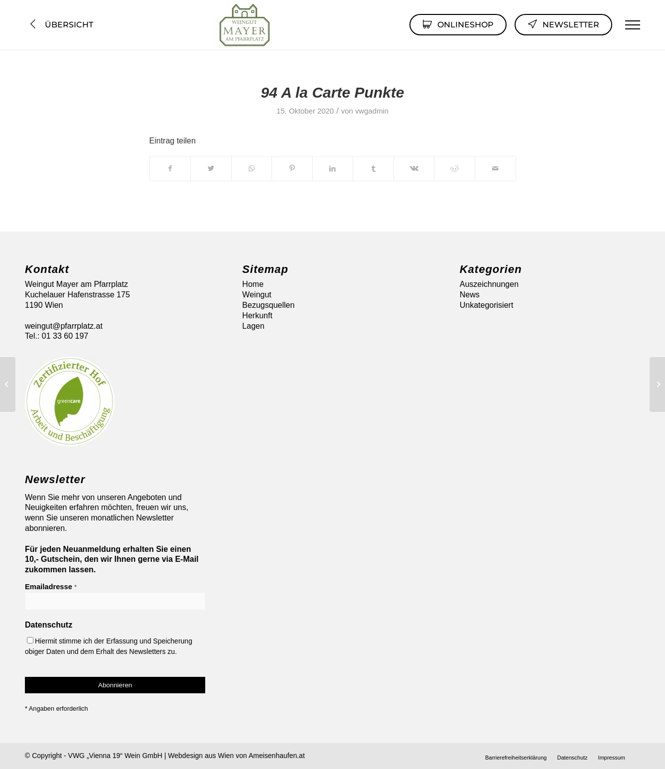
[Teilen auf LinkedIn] (333, 168)
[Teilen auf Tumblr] (373, 168)
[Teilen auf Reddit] (454, 168)
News (470, 294)
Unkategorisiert (487, 305)
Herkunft (257, 315)
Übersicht (60, 24)
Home (253, 284)
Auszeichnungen (489, 284)
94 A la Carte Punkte (332, 92)
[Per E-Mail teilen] (495, 168)
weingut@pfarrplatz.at (64, 326)
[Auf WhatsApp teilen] (252, 168)
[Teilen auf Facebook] (170, 168)
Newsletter (563, 24)
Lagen (253, 326)
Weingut (256, 294)
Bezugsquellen (268, 305)
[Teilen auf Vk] (414, 168)
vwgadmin (372, 111)
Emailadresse (51, 587)
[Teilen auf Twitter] (211, 168)
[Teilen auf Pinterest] (292, 168)
